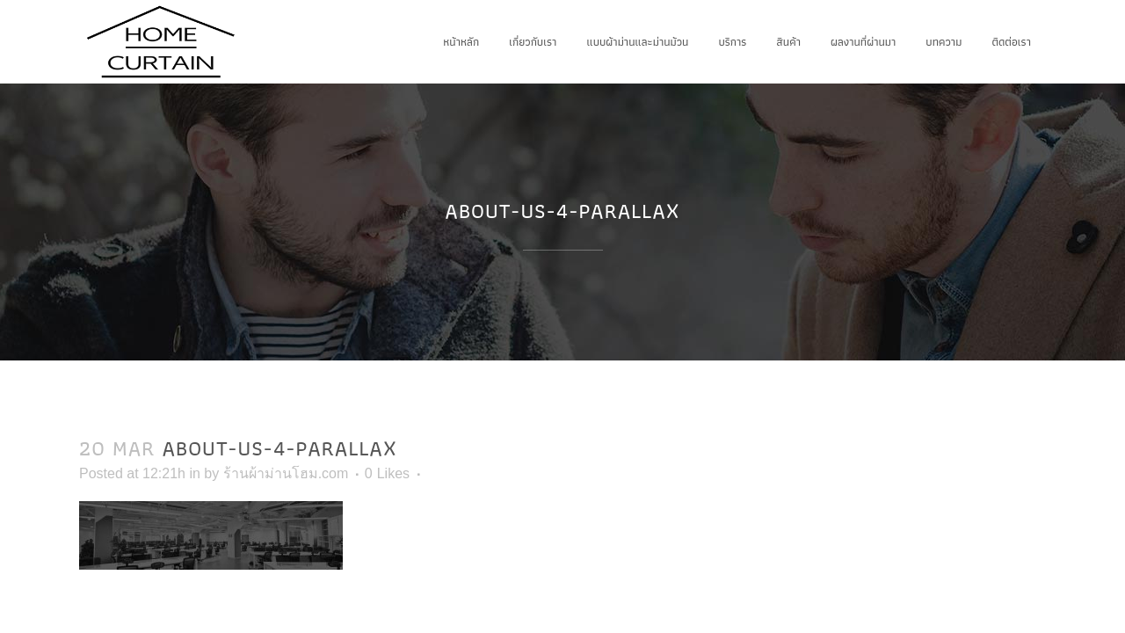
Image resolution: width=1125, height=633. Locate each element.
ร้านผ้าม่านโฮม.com (286, 473)
